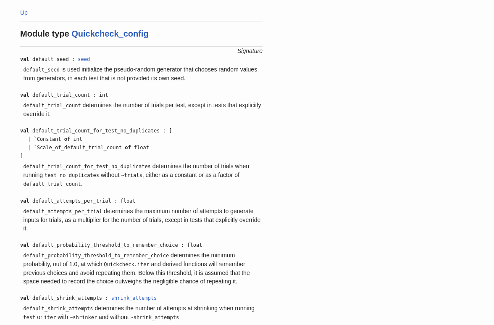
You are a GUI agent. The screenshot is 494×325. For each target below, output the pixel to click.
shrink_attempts (134, 298)
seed (84, 59)
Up (24, 12)
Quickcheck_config (109, 33)
